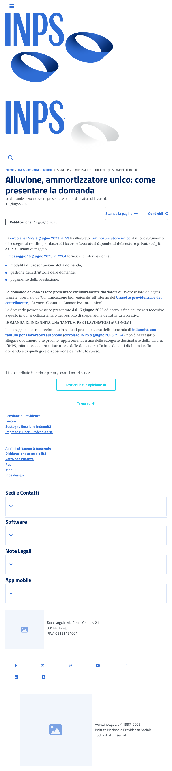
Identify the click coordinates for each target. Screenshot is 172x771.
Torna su (86, 403)
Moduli (10, 469)
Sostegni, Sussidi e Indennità (28, 426)
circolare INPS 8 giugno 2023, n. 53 (39, 238)
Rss (8, 464)
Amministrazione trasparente (28, 448)
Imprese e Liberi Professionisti (29, 431)
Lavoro (10, 421)
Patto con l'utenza (19, 459)
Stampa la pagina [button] (121, 213)
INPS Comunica (28, 169)
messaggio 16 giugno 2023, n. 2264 (37, 256)
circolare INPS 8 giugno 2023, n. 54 (93, 335)
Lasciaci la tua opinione (86, 384)
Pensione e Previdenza (22, 415)
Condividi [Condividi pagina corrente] (158, 213)
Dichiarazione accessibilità (25, 453)
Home (10, 169)
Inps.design (14, 475)
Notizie (48, 169)
